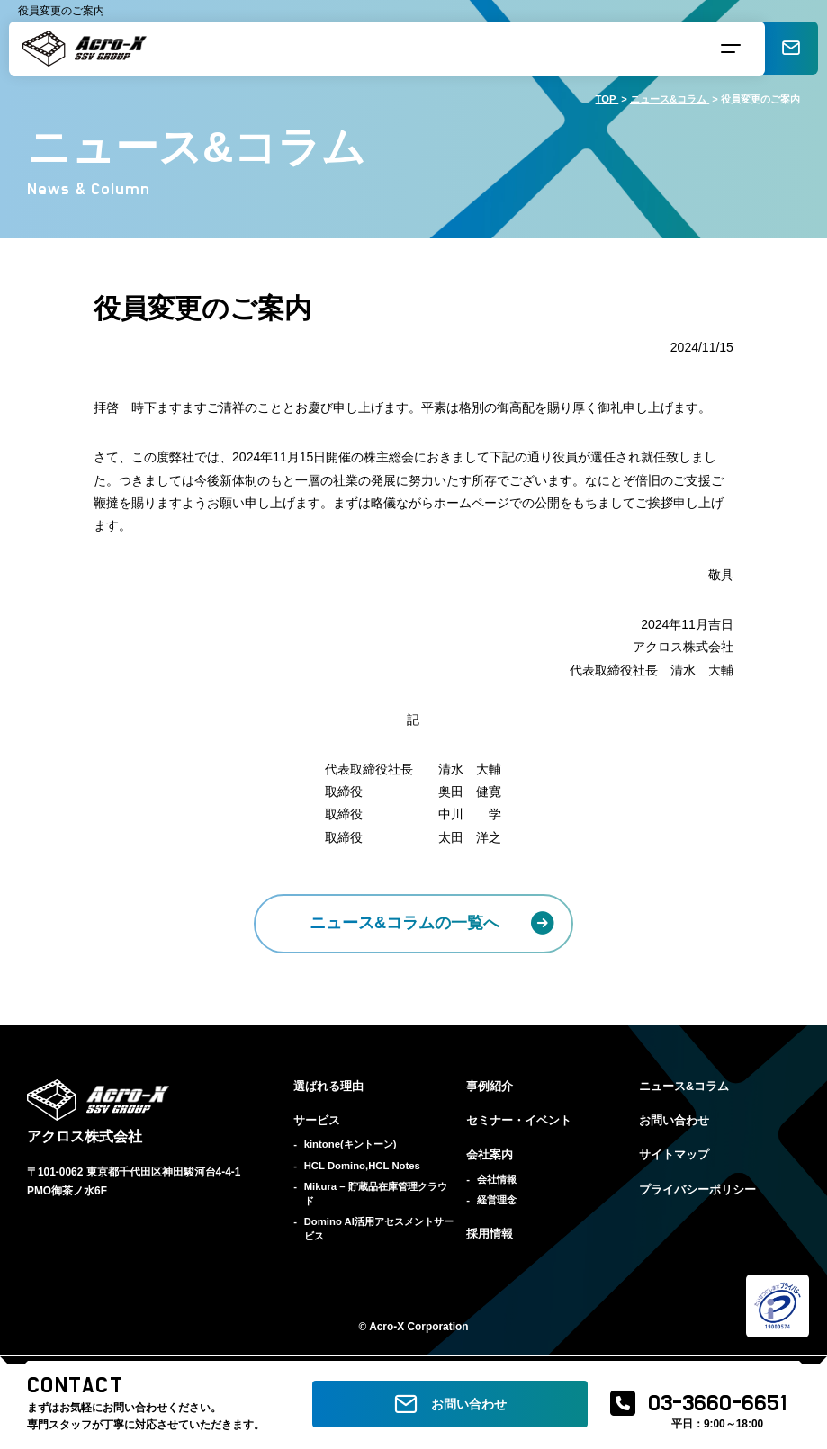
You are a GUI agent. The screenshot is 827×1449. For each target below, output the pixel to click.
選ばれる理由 (328, 1086)
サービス (316, 1120)
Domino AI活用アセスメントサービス (379, 1228)
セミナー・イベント (518, 1120)
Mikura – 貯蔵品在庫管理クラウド (375, 1193)
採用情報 (489, 1234)
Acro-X (386, 1326)
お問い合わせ (674, 1120)
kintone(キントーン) (350, 1144)
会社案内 (489, 1155)
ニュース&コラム (684, 1086)
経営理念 (497, 1199)
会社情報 (497, 1179)
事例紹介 (489, 1086)
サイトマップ (674, 1155)
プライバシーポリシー (697, 1190)
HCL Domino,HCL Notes (362, 1165)
